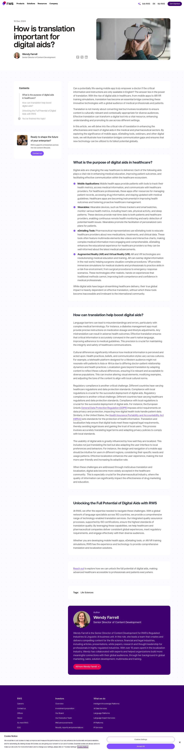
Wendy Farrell (29, 54)
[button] (8, 3)
